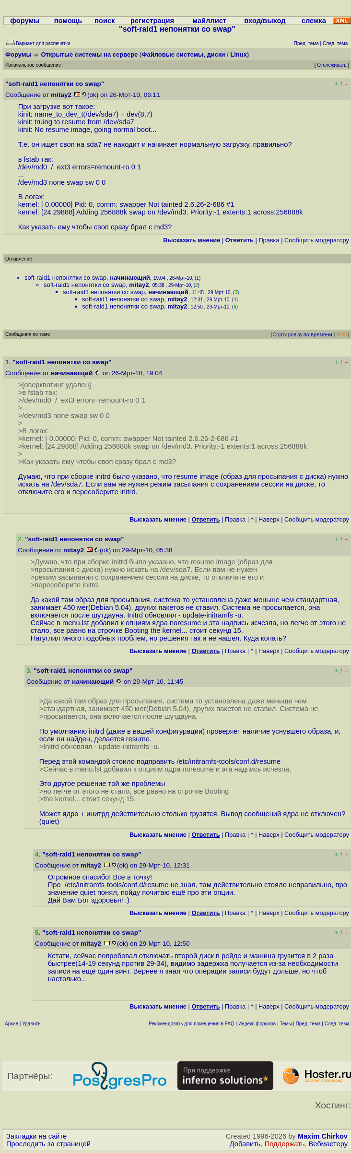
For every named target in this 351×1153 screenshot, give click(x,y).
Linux (238, 54)
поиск (104, 20)
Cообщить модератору (316, 240)
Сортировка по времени (302, 334)
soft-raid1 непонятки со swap (65, 277)
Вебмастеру (328, 1144)
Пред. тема (308, 1023)
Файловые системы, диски (183, 54)
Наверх (269, 519)
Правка (268, 240)
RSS (342, 334)
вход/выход (264, 20)
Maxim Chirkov (323, 1136)
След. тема (337, 1023)
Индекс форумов (257, 1023)
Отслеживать (331, 65)
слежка (314, 20)
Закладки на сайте (36, 1136)
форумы (25, 20)
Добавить (245, 1144)
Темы (286, 1023)
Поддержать (285, 1144)
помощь (68, 20)
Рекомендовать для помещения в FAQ (191, 1023)
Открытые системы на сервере (89, 54)
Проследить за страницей (48, 1144)
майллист (209, 20)
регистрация (152, 20)
